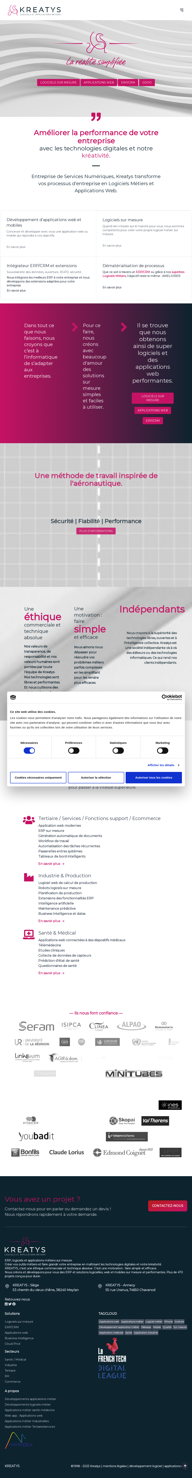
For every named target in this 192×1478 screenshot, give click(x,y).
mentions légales (115, 1466)
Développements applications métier (30, 1399)
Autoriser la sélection (96, 777)
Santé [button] (128, 1332)
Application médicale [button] (111, 1332)
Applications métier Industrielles (27, 1421)
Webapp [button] (146, 1327)
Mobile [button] (157, 1327)
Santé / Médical (15, 1359)
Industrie (11, 1365)
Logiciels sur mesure (58, 82)
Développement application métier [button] (119, 1327)
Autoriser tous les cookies (153, 777)
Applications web (99, 82)
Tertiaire (10, 1370)
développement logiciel (145, 1466)
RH (7, 1376)
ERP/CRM (128, 82)
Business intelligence (19, 1338)
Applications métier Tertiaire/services (30, 1426)
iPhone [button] (168, 1321)
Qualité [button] (167, 1327)
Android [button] (179, 1321)
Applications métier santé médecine (30, 1410)
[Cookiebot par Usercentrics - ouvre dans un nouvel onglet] (164, 697)
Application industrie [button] (146, 1332)
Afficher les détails (161, 765)
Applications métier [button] (132, 1321)
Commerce (13, 1381)
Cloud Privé (13, 1344)
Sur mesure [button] (179, 1327)
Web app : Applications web (24, 1415)
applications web (175, 1466)
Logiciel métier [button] (154, 1321)
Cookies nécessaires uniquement (38, 777)
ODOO (147, 82)
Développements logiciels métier (28, 1404)
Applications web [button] (109, 1321)
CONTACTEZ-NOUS (167, 1206)
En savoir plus (51, 864)
